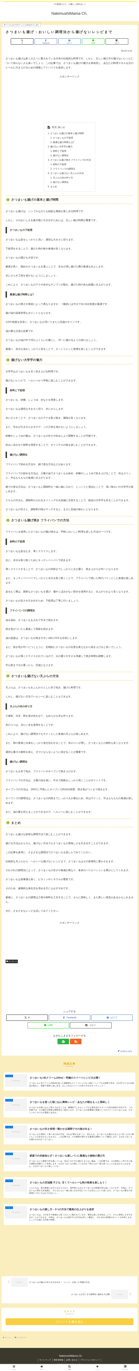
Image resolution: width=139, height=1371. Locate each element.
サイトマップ (45, 1361)
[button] (112, 41)
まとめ (53, 187)
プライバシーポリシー (90, 1361)
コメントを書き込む (69, 1323)
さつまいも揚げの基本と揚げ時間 (67, 133)
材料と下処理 (59, 151)
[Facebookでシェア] (48, 41)
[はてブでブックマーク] (69, 41)
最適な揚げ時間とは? (63, 142)
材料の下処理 (59, 165)
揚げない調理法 (61, 156)
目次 (54, 127)
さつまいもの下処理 (63, 138)
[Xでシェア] (26, 41)
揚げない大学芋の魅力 (61, 147)
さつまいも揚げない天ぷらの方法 (67, 174)
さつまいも (11, 962)
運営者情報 (58, 1361)
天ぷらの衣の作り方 (63, 178)
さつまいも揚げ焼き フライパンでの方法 (70, 160)
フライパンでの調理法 (64, 169)
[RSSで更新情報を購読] (72, 1042)
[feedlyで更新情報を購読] (66, 1042)
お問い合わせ (72, 1361)
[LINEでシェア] (91, 41)
